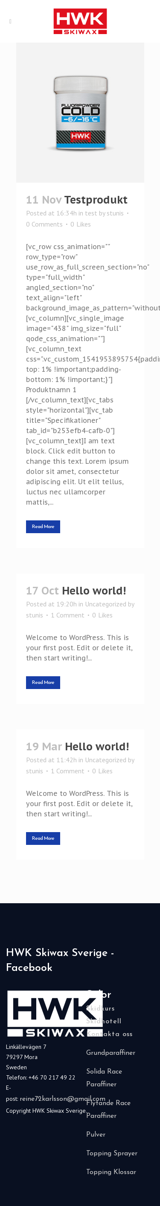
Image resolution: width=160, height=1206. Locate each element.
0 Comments (44, 224)
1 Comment (67, 615)
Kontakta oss (109, 1034)
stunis (115, 213)
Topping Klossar (111, 1172)
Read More (43, 526)
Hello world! (94, 590)
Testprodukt (96, 200)
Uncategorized (105, 604)
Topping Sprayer (111, 1153)
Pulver (95, 1134)
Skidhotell (104, 1021)
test (91, 213)
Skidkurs (100, 1008)
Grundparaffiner (110, 1053)
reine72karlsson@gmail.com (62, 1099)
